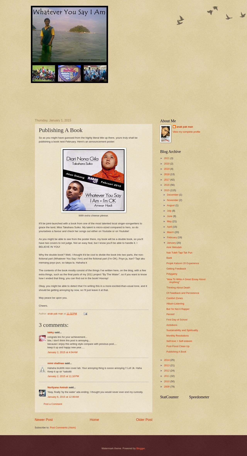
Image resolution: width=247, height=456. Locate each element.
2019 (167, 168)
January (171, 242)
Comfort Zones (174, 298)
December (173, 194)
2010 (167, 381)
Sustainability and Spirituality (182, 330)
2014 (167, 360)
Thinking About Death (178, 287)
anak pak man (185, 126)
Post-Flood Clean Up (177, 346)
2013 (167, 365)
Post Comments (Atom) (63, 427)
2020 (167, 163)
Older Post (144, 420)
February (172, 237)
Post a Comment (53, 404)
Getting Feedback (176, 268)
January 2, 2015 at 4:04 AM (62, 352)
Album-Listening (175, 303)
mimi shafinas (55, 363)
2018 (167, 174)
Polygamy (171, 273)
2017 (167, 179)
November (173, 200)
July (169, 210)
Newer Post (44, 420)
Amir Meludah (174, 247)
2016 (167, 184)
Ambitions (171, 325)
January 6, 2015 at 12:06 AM (63, 396)
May (169, 221)
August (171, 205)
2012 (167, 370)
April (170, 226)
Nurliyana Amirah (57, 387)
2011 (167, 376)
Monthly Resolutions (177, 335)
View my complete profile (186, 131)
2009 (167, 386)
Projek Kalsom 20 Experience (182, 263)
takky (50, 332)
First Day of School (176, 319)
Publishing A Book (176, 351)
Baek (169, 257)
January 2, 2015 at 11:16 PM (63, 376)
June (170, 216)
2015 (167, 190)
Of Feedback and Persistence (182, 293)
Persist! (170, 314)
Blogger (140, 448)
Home (94, 420)
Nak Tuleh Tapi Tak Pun (179, 252)
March (170, 232)
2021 (167, 158)
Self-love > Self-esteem (179, 341)
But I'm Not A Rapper (177, 309)
